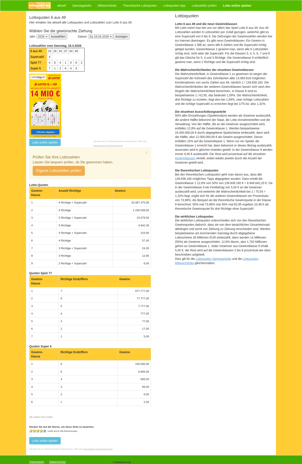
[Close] (146, 152)
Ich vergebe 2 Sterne (34, 431)
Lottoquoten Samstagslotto (213, 259)
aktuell (61, 5)
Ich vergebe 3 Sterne (38, 431)
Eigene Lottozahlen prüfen (58, 170)
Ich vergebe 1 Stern (31, 431)
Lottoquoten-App (174, 5)
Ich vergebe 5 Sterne (44, 431)
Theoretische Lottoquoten (140, 5)
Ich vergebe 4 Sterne (41, 431)
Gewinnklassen (185, 158)
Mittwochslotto (107, 5)
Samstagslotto (81, 5)
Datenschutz (57, 462)
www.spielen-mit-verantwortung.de (108, 146)
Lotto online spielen (45, 142)
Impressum (36, 462)
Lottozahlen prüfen (204, 5)
